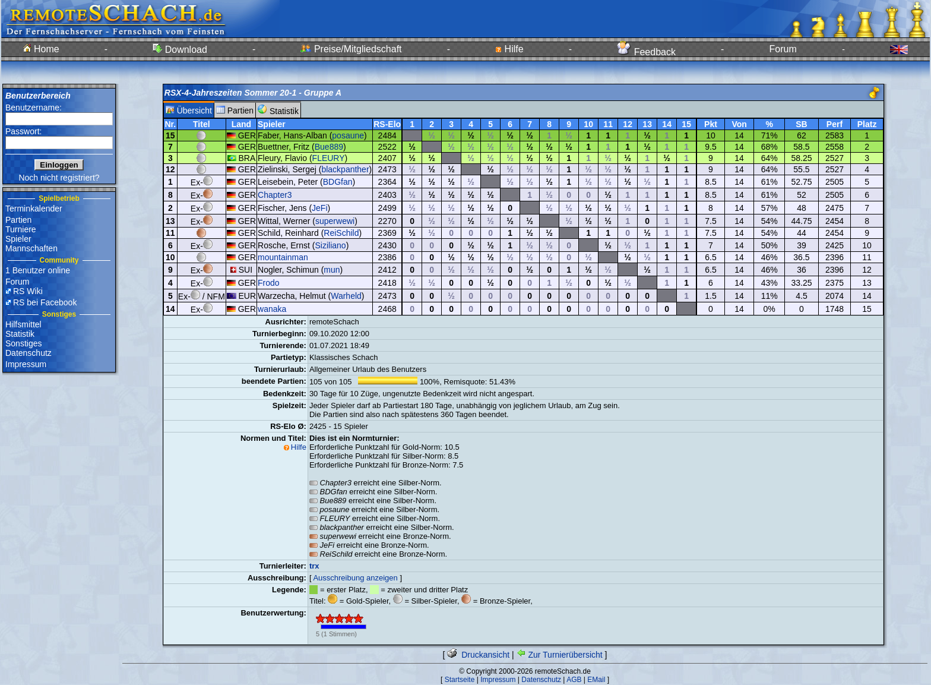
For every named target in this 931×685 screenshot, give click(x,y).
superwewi (334, 221)
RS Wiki (28, 291)
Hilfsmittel (23, 324)
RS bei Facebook (45, 302)
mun (332, 269)
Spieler (18, 239)
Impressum (25, 364)
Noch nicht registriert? (58, 177)
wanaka (272, 309)
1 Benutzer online (37, 270)
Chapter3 (275, 195)
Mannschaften (31, 248)
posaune (348, 135)
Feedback (646, 52)
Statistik (19, 334)
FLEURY (328, 158)
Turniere (20, 229)
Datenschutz (28, 353)
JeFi (319, 208)
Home (41, 49)
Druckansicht (478, 654)
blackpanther (345, 169)
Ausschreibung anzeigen (355, 577)
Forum (783, 49)
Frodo (269, 283)
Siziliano (330, 245)
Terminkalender (33, 208)
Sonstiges (23, 343)
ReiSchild (341, 233)
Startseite (460, 679)
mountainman (283, 257)
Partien (18, 220)
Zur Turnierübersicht (560, 654)
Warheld (346, 296)
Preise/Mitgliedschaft (350, 49)
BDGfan (338, 182)
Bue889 (329, 146)
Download (180, 50)
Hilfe (509, 49)
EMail (596, 679)
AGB (573, 679)
